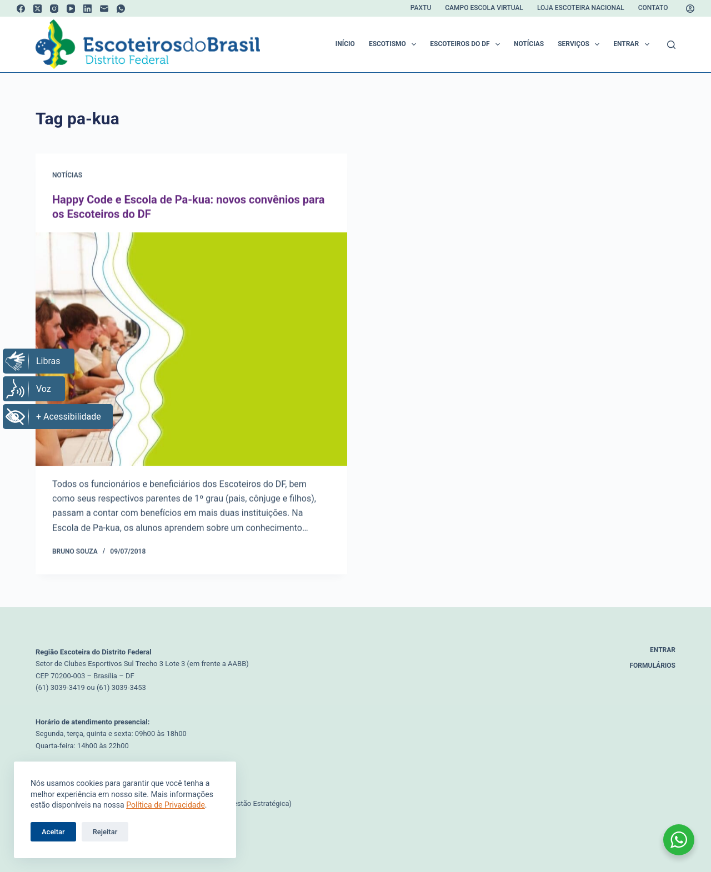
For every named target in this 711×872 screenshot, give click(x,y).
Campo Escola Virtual (484, 8)
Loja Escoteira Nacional (580, 8)
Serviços (581, 44)
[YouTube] (71, 8)
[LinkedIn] (87, 8)
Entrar (633, 44)
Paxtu (420, 8)
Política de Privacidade (165, 804)
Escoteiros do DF (467, 44)
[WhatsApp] (121, 8)
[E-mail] (104, 8)
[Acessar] (690, 8)
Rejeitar (105, 832)
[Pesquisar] (671, 45)
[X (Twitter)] (37, 8)
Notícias (529, 44)
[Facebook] (21, 8)
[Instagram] (54, 8)
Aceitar (53, 832)
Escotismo (394, 44)
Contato (653, 8)
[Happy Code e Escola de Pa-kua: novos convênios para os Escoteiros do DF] (191, 349)
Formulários (653, 665)
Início (345, 44)
